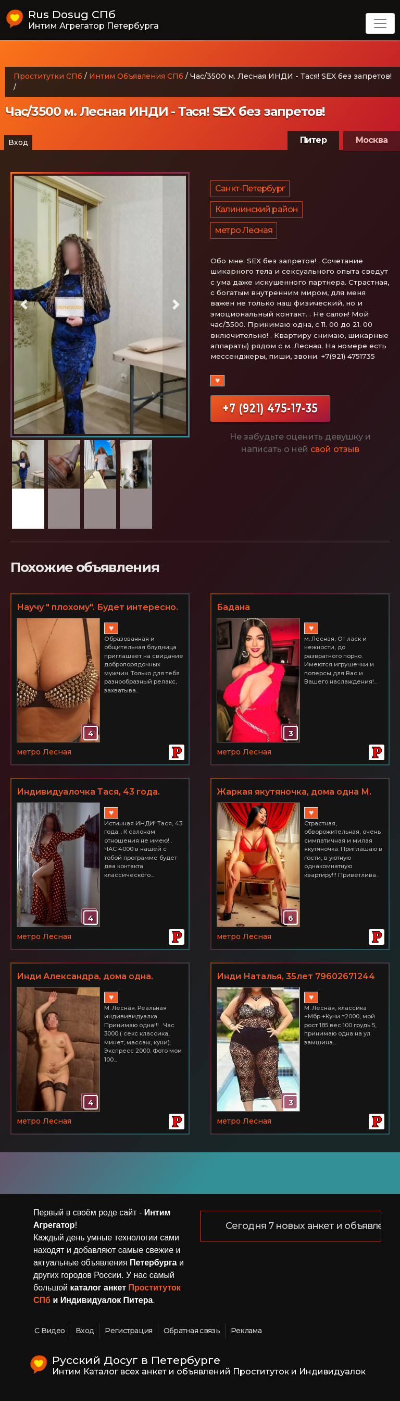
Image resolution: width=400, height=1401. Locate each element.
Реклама (246, 1330)
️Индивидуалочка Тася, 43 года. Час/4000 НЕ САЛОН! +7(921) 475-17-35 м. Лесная (97, 792)
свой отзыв (334, 449)
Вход (18, 142)
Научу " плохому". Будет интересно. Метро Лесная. (97, 608)
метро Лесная (243, 230)
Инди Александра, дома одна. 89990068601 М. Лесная (85, 977)
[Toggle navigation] (380, 23)
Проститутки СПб (48, 76)
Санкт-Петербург (250, 188)
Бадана (233, 607)
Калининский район (256, 209)
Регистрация (128, 1330)
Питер (313, 140)
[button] (24, 305)
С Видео (49, 1330)
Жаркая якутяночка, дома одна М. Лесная (294, 792)
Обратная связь (192, 1330)
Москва (372, 140)
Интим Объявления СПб (136, 76)
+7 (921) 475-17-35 (270, 408)
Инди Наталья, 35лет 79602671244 (296, 976)
